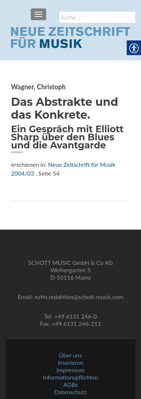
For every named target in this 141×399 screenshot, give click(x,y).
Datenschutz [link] (70, 391)
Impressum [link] (70, 369)
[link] (70, 37)
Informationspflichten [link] (70, 377)
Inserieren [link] (71, 362)
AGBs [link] (70, 384)
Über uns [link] (70, 355)
